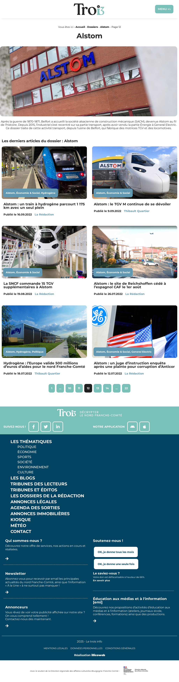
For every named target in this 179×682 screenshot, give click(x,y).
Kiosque (20, 520)
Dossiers (92, 27)
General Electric (141, 351)
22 (127, 387)
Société (24, 462)
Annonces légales (33, 502)
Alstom (104, 27)
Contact (20, 532)
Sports (24, 457)
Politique (38, 351)
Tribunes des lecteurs (38, 484)
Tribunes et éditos (33, 490)
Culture (25, 472)
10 (71, 387)
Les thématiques (31, 442)
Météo (18, 526)
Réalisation (89, 655)
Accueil (80, 27)
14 (108, 387)
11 (80, 387)
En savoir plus (101, 580)
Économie (27, 452)
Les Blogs (22, 478)
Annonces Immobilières (40, 514)
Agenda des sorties (35, 508)
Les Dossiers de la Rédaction (47, 496)
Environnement (33, 467)
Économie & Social (28, 193)
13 (99, 387)
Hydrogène (48, 193)
